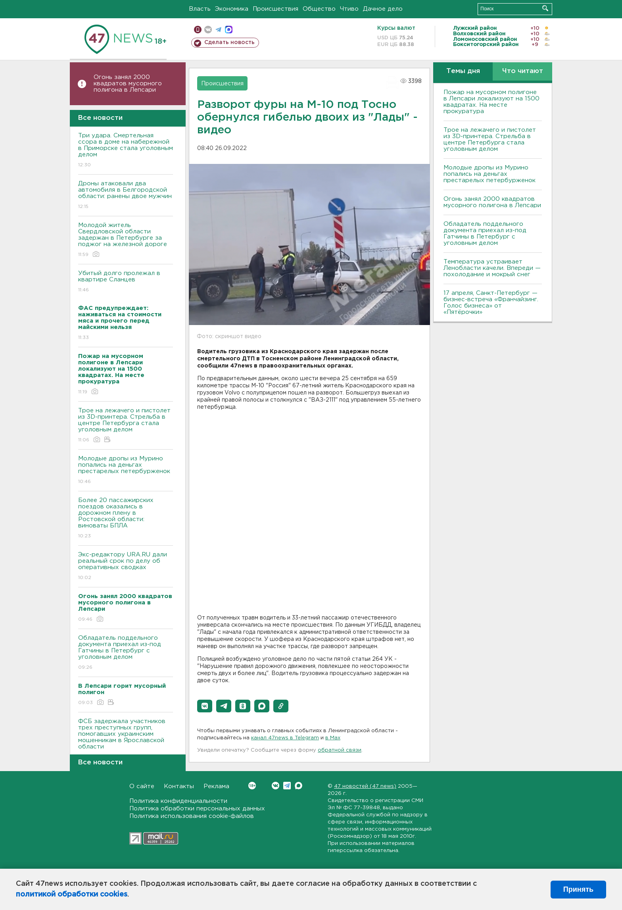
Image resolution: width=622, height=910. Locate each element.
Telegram (287, 785)
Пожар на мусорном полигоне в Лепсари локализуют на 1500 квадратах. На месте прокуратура (491, 102)
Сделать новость (229, 42)
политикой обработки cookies (71, 894)
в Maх (332, 738)
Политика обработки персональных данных (197, 808)
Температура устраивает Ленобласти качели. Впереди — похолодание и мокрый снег (492, 268)
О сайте (141, 786)
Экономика (231, 9)
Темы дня (463, 71)
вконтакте (208, 29)
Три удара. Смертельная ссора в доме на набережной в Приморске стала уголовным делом (125, 150)
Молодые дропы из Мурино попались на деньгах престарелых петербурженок (125, 470)
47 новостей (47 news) (365, 786)
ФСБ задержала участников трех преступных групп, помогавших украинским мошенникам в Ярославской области (125, 739)
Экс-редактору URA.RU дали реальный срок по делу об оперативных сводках (125, 566)
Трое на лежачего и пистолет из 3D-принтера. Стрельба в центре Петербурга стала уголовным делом (125, 425)
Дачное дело (383, 9)
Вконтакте (252, 785)
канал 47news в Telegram (285, 738)
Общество (319, 9)
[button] (204, 706)
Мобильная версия (198, 29)
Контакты (179, 786)
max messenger (228, 29)
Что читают (522, 71)
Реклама (216, 786)
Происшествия (275, 9)
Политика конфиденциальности (178, 801)
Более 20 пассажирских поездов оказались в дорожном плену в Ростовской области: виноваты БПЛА (125, 518)
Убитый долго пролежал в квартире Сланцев (125, 282)
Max (298, 785)
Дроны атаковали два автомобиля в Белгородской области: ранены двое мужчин (125, 195)
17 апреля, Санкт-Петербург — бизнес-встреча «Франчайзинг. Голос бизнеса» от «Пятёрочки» (490, 303)
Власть (200, 9)
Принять (578, 889)
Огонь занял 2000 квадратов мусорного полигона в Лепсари (128, 83)
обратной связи (339, 750)
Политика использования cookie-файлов (191, 816)
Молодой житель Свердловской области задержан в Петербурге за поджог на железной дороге (125, 240)
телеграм (218, 29)
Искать (545, 8)
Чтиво (349, 9)
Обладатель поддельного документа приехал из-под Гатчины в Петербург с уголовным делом (125, 653)
